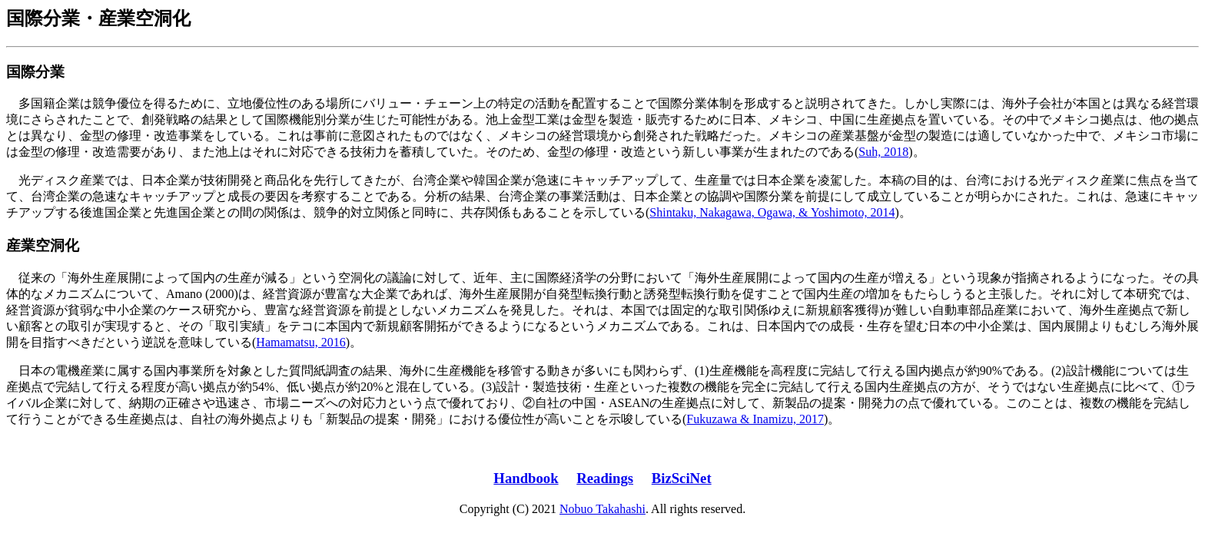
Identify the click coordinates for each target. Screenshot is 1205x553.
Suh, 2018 (883, 151)
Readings (604, 478)
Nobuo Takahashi (602, 508)
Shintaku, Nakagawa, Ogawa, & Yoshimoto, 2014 (772, 212)
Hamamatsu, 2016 (300, 342)
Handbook (525, 478)
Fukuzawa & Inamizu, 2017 (755, 419)
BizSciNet (682, 478)
